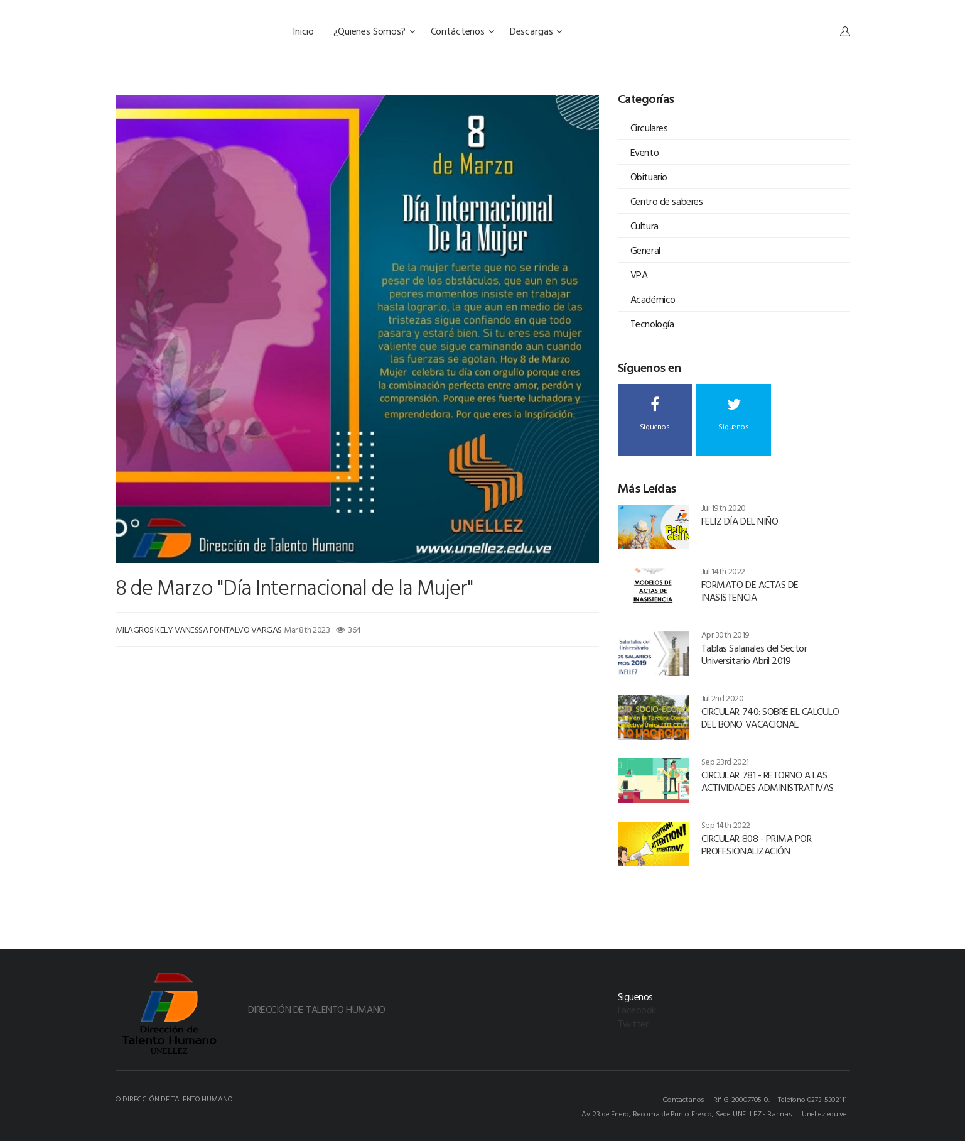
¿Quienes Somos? (373, 30)
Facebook (637, 1009)
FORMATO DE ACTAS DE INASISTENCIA (750, 590)
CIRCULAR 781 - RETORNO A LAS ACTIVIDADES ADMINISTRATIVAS (767, 781)
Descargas (536, 30)
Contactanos (683, 1099)
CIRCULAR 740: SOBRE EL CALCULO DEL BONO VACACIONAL (770, 717)
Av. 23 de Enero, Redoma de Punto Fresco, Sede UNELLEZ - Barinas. (687, 1113)
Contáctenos (462, 30)
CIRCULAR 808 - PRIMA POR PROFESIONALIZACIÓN (756, 844)
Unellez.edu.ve (824, 1113)
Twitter (633, 1023)
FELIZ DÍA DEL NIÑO (739, 520)
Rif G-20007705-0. (741, 1099)
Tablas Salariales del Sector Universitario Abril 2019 (754, 654)
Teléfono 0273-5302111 (812, 1099)
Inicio (304, 30)
